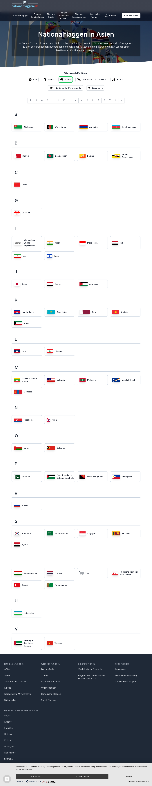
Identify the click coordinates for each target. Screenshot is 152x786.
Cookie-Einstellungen (125, 681)
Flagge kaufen (131, 16)
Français (8, 728)
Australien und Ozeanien (16, 681)
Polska (7, 740)
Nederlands (10, 752)
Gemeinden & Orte (50, 681)
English (7, 715)
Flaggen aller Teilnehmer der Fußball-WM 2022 (92, 677)
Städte (44, 675)
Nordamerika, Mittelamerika (17, 694)
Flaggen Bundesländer (37, 15)
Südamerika (10, 700)
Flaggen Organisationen (79, 15)
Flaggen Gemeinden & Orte (63, 15)
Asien (7, 675)
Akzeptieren (82, 777)
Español (8, 721)
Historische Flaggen (94, 15)
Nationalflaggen (20, 15)
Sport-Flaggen (48, 700)
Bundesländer (48, 669)
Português (9, 746)
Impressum (120, 669)
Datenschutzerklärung (142, 781)
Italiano (8, 734)
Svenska (8, 759)
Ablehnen (36, 777)
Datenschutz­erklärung (126, 675)
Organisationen (48, 687)
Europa (7, 687)
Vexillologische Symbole (90, 669)
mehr (129, 777)
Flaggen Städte (51, 15)
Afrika (7, 669)
